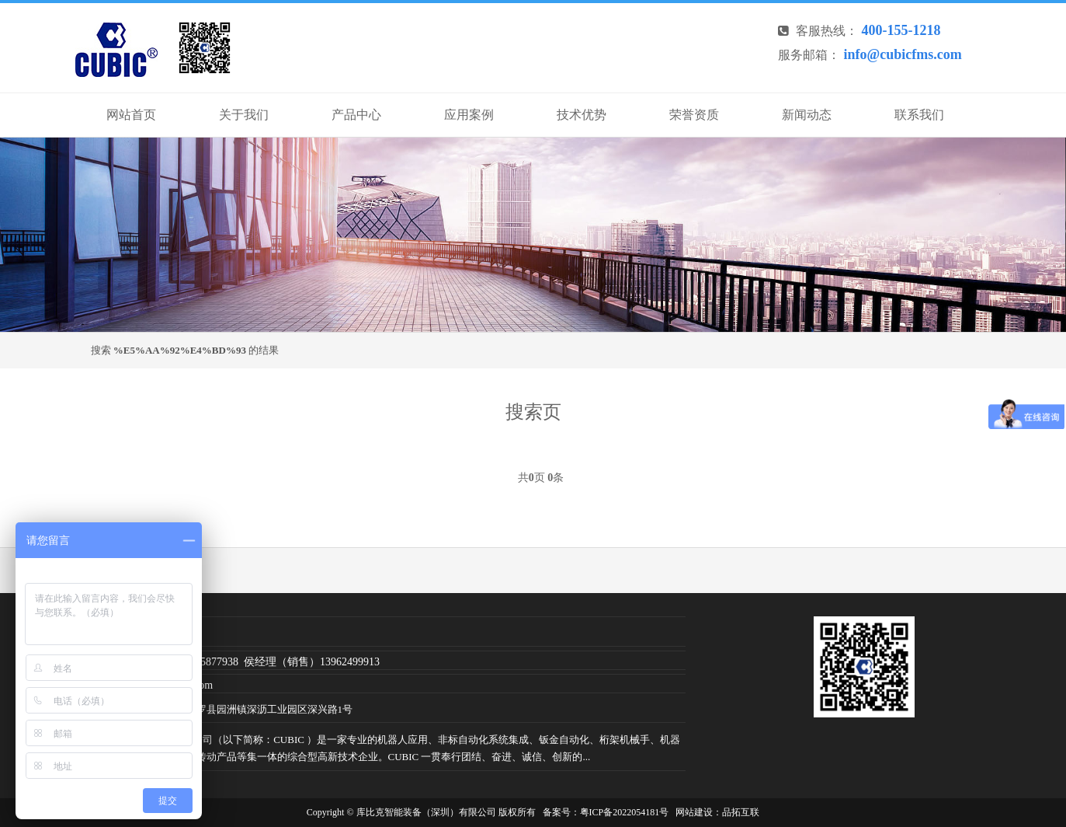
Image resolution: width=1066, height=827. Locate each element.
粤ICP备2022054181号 (624, 812)
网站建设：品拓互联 (717, 812)
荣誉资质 (694, 114)
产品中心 (356, 114)
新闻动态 (807, 114)
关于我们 (244, 114)
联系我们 (919, 114)
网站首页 (131, 114)
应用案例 (469, 114)
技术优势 (581, 114)
